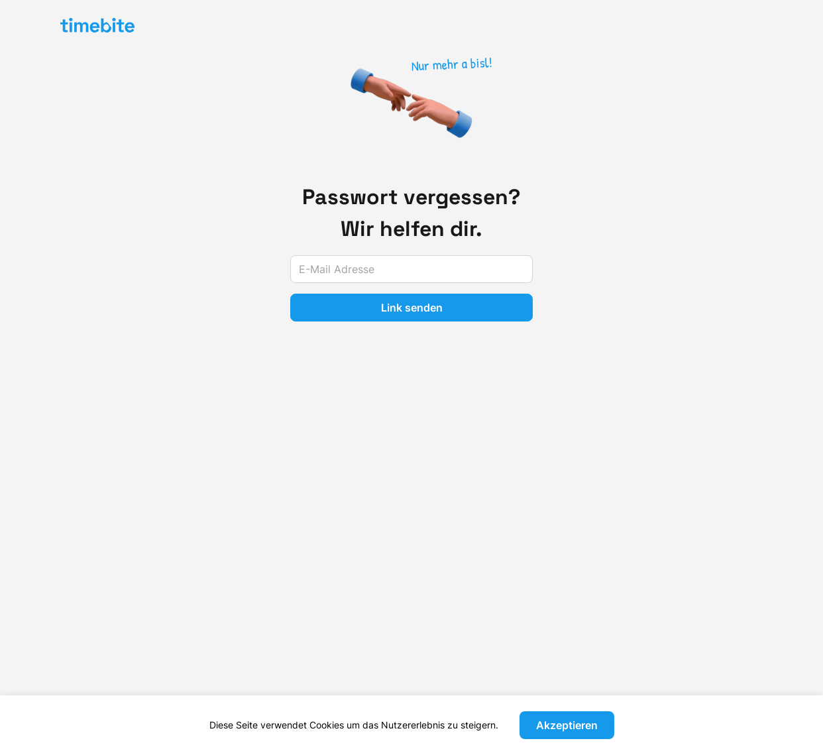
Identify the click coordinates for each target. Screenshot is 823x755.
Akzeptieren (567, 725)
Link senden (412, 307)
